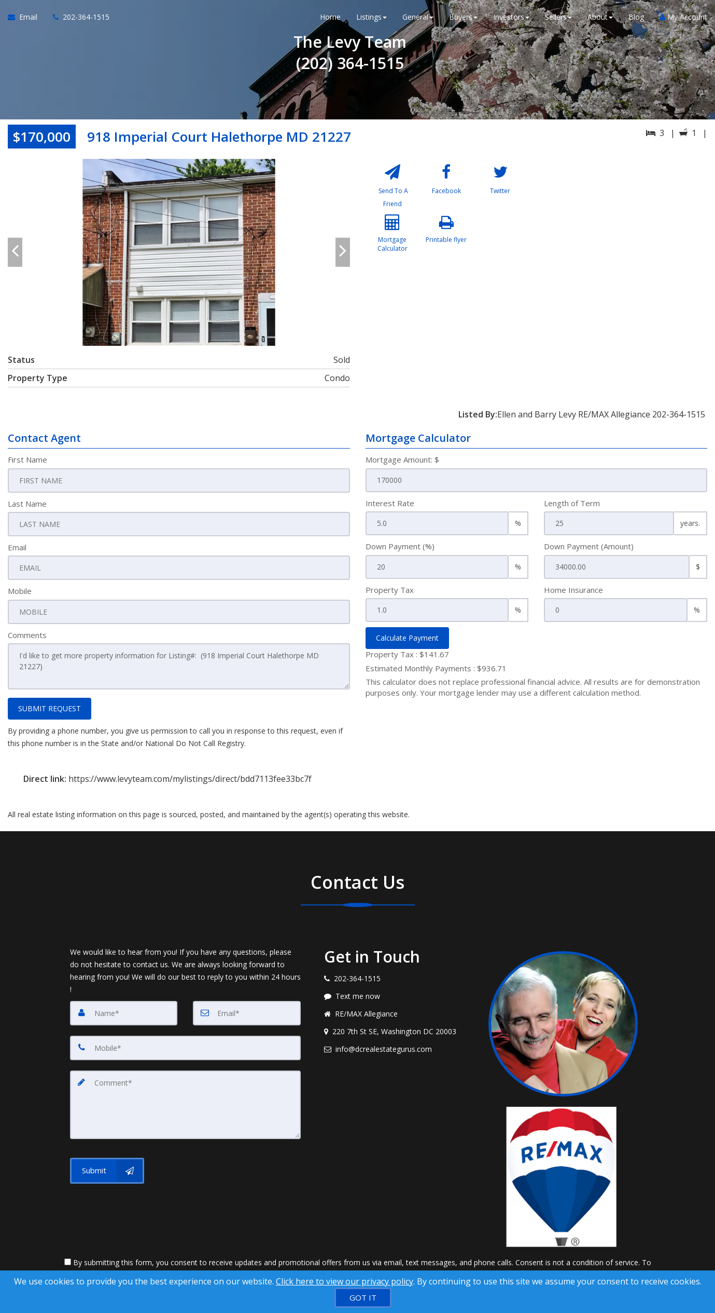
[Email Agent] (26, 21)
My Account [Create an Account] (683, 20)
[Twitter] (500, 187)
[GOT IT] (362, 1298)
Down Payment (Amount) (589, 546)
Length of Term (572, 503)
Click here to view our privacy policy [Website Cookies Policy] (344, 1281)
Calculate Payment (407, 638)
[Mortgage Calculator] (393, 244)
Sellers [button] (558, 20)
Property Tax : (407, 654)
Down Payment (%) (400, 546)
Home (330, 20)
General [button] (417, 20)
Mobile (20, 590)
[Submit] (107, 1163)
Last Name (27, 503)
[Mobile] (185, 1043)
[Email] (247, 1009)
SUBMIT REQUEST (49, 705)
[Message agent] (398, 992)
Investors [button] (511, 20)
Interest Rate (390, 503)
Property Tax (390, 590)
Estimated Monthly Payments (436, 668)
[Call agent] (77, 21)
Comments (27, 633)
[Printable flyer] (446, 244)
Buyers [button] (463, 20)
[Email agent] (398, 1045)
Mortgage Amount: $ (402, 459)
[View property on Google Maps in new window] (625, 237)
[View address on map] (398, 1028)
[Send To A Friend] (393, 187)
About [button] (600, 20)
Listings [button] (371, 20)
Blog (636, 20)
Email (17, 546)
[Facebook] (446, 187)
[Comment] (185, 1098)
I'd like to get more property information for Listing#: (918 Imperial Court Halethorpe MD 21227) (179, 664)
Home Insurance (573, 590)
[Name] (124, 1009)
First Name (27, 459)
